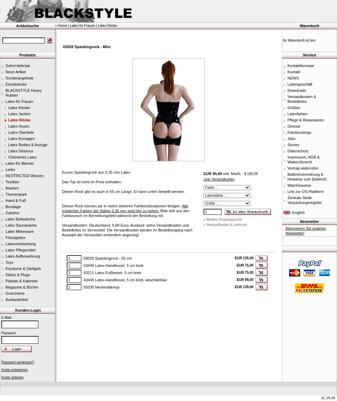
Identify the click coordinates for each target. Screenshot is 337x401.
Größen (293, 108)
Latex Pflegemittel (20, 250)
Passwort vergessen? (17, 362)
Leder (10, 169)
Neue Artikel (16, 72)
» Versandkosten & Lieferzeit (225, 225)
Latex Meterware (20, 231)
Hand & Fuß (16, 200)
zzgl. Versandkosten (219, 179)
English (298, 212)
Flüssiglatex (15, 238)
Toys (9, 262)
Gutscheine (15, 293)
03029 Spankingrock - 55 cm (108, 258)
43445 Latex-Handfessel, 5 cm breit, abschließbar (125, 280)
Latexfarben (297, 114)
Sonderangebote (19, 78)
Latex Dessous (20, 151)
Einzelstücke (16, 84)
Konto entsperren (14, 370)
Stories (293, 145)
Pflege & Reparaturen (305, 120)
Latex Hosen (19, 126)
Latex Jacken (19, 114)
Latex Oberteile (21, 132)
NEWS (293, 78)
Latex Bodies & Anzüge (27, 145)
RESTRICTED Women (25, 176)
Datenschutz (297, 151)
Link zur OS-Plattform (305, 191)
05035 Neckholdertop (102, 287)
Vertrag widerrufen (302, 168)
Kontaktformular (300, 66)
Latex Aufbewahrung (23, 256)
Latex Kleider (19, 108)
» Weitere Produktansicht (222, 219)
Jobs (291, 139)
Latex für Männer (20, 163)
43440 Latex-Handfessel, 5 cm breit (113, 265)
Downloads (296, 90)
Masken (12, 188)
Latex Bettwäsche (20, 219)
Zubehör (13, 213)
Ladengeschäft (299, 84)
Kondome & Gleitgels (23, 269)
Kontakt (293, 72)
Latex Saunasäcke (21, 225)
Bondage (13, 207)
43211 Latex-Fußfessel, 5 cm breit (112, 273)
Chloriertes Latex (22, 157)
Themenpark (16, 194)
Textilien (12, 182)
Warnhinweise (299, 185)
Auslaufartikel (17, 299)
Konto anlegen (12, 377)
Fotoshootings (299, 132)
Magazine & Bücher (22, 287)
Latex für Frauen (19, 101)
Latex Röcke (19, 120)
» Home (61, 26)
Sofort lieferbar (18, 66)
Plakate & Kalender (22, 281)
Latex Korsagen (21, 139)
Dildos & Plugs (18, 275)
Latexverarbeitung (21, 244)
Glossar (294, 126)
